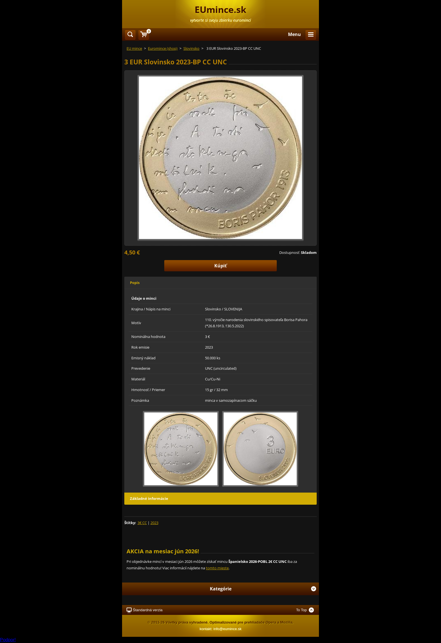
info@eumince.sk (227, 629)
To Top (301, 610)
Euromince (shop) (162, 48)
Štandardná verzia (148, 610)
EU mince (134, 48)
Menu (294, 34)
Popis (135, 282)
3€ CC (142, 522)
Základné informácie (149, 498)
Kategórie (263, 589)
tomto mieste (217, 567)
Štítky (129, 522)
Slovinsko (191, 48)
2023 (154, 522)
